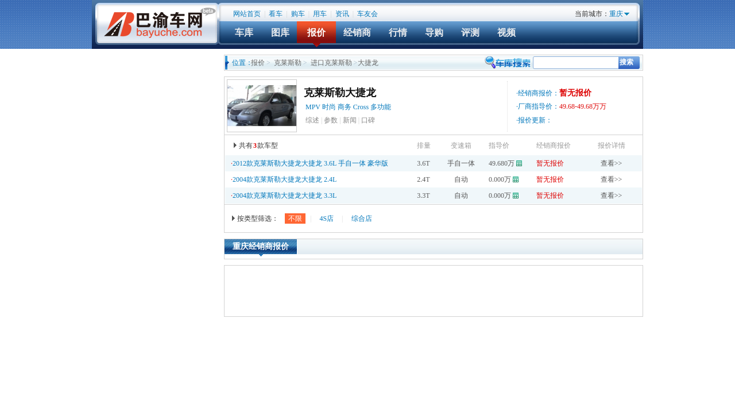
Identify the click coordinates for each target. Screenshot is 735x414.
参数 (331, 120)
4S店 (326, 218)
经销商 (357, 32)
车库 (244, 32)
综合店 (361, 218)
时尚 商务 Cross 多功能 (357, 107)
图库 (280, 32)
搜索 (626, 62)
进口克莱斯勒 (331, 63)
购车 (298, 14)
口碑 (368, 120)
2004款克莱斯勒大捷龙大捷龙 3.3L (284, 195)
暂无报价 (550, 163)
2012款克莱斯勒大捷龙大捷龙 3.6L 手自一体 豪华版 (310, 163)
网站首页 (247, 14)
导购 (434, 32)
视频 (506, 32)
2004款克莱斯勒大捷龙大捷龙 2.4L (284, 179)
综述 (312, 120)
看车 (276, 14)
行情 (398, 32)
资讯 (342, 14)
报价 (316, 32)
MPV (312, 107)
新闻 (350, 120)
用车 (320, 14)
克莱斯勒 (287, 63)
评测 (470, 32)
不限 (295, 218)
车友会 (367, 14)
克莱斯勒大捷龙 (340, 92)
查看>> (611, 163)
